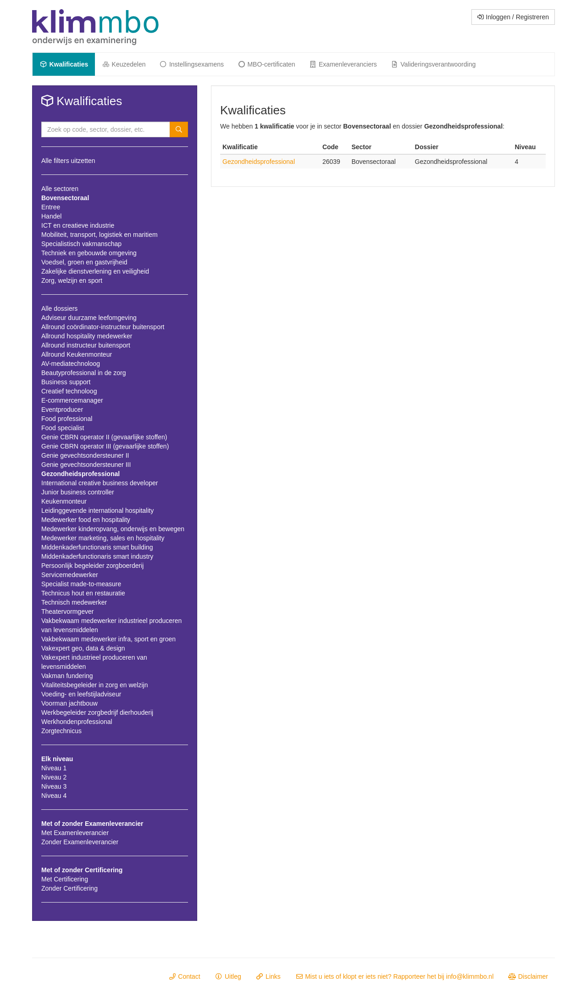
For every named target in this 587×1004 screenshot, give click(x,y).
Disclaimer (528, 976)
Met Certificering (64, 879)
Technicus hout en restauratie (83, 593)
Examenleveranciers (343, 64)
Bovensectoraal (65, 198)
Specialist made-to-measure (81, 584)
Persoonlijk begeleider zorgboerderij (92, 565)
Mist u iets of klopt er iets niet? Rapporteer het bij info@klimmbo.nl (394, 976)
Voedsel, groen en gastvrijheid (84, 262)
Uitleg (228, 976)
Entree (50, 207)
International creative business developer (99, 483)
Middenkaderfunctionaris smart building (97, 547)
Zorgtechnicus (61, 731)
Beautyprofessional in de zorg (83, 372)
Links (268, 976)
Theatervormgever (67, 611)
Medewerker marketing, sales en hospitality (102, 538)
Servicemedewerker (69, 574)
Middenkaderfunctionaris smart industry (97, 556)
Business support (65, 382)
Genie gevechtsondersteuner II (85, 455)
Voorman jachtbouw (69, 703)
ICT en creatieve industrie (77, 225)
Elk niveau (57, 759)
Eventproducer (62, 409)
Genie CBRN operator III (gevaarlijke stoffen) (105, 446)
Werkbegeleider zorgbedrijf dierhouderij (97, 712)
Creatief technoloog (69, 391)
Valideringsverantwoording (433, 64)
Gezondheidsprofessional (80, 473)
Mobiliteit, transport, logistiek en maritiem (99, 234)
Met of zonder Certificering (81, 870)
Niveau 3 (53, 786)
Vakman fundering (67, 675)
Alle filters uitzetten (68, 160)
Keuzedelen (123, 64)
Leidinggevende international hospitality (97, 510)
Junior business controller (77, 492)
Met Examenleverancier (75, 832)
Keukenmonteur (64, 501)
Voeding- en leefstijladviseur (81, 694)
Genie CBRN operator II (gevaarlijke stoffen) (104, 437)
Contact (184, 976)
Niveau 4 (53, 795)
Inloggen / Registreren (513, 17)
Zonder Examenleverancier (79, 842)
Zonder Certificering (69, 888)
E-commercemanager (72, 400)
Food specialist (62, 428)
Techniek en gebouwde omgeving (89, 253)
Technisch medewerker (74, 602)
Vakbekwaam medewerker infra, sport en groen (108, 639)
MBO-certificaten (266, 64)
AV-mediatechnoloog (70, 363)
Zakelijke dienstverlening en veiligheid (95, 271)
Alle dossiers (59, 308)
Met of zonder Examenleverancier (92, 823)
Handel (51, 216)
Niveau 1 (53, 768)
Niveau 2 (53, 777)
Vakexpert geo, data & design (83, 648)
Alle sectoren (59, 188)
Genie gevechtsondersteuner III (86, 464)
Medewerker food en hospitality (85, 519)
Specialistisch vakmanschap (81, 243)
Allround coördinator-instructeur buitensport (102, 327)
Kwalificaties (63, 64)
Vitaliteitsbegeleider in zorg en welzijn (94, 685)
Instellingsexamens (192, 64)
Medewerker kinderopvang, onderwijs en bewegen (112, 529)
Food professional (66, 418)
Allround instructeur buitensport (85, 345)
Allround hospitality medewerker (86, 336)
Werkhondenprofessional (76, 721)
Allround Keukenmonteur (76, 354)
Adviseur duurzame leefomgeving (89, 317)
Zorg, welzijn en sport (71, 280)
